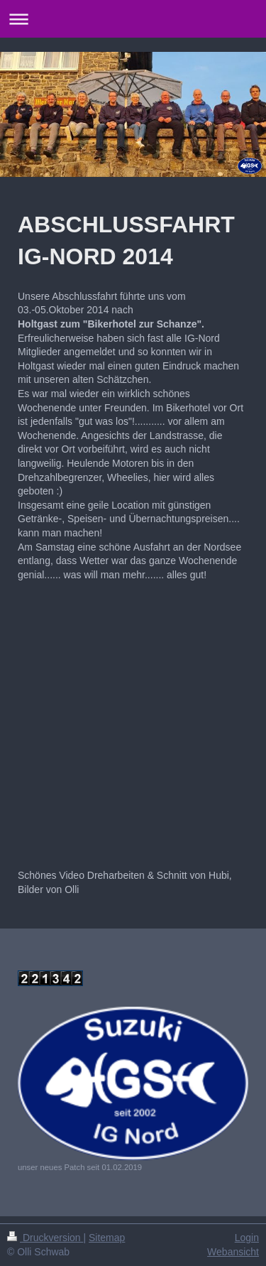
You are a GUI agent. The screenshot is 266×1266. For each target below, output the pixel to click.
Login (247, 1237)
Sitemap (107, 1237)
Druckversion (45, 1237)
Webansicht (233, 1251)
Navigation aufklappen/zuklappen (133, 19)
